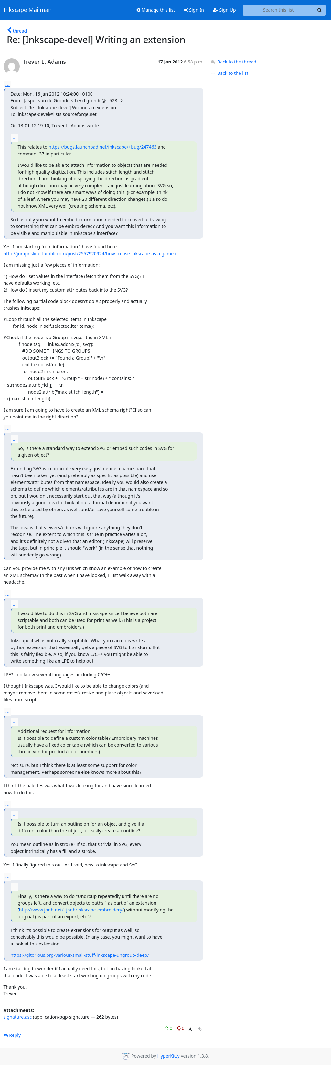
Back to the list (229, 73)
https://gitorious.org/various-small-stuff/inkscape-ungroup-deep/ (80, 955)
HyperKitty (168, 1056)
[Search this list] (278, 10)
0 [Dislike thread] (181, 1028)
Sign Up (224, 10)
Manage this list (155, 10)
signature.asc (18, 1017)
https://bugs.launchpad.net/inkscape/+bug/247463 (102, 147)
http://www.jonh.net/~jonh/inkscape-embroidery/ (71, 910)
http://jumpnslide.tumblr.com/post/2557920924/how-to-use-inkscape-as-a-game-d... (93, 253)
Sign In (194, 10)
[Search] (320, 10)
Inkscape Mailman (28, 10)
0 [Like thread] (169, 1028)
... (7, 84)
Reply (12, 1035)
